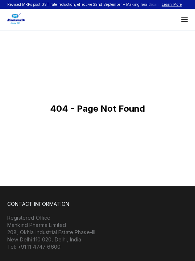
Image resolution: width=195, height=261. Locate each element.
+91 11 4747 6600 (39, 247)
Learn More (172, 4)
